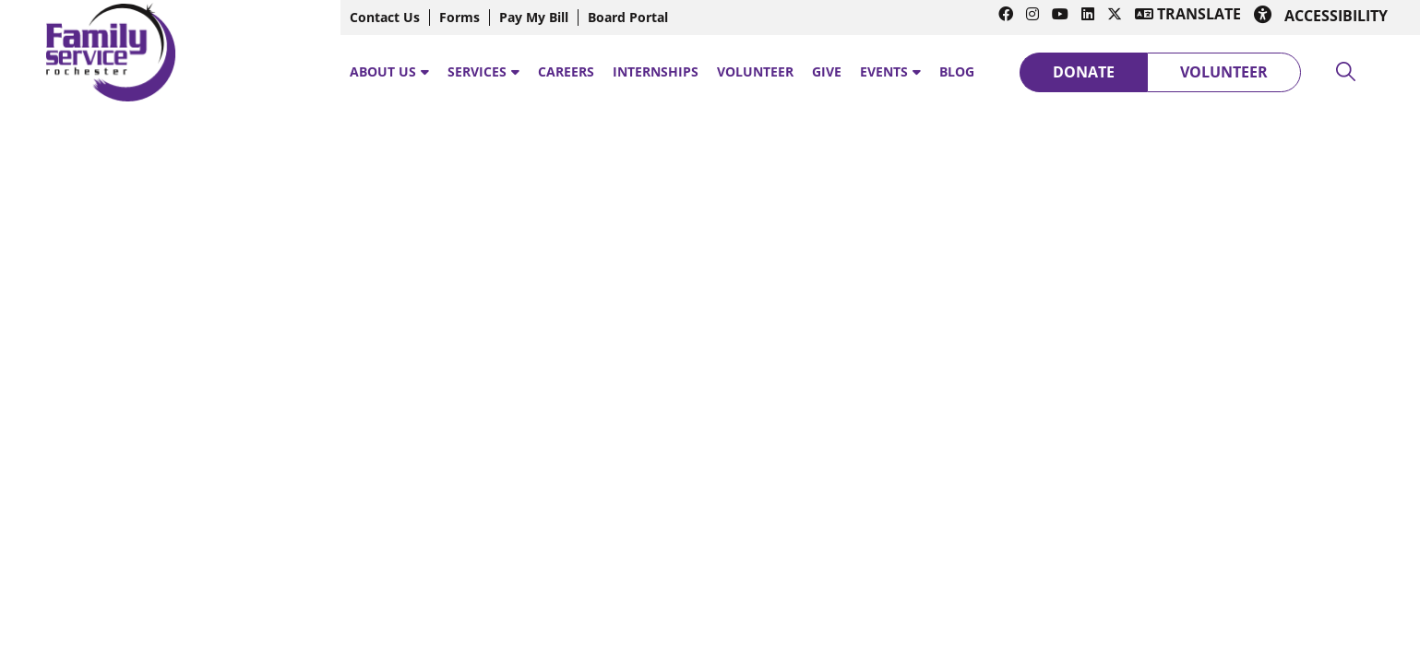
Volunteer (1224, 72)
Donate (1084, 72)
